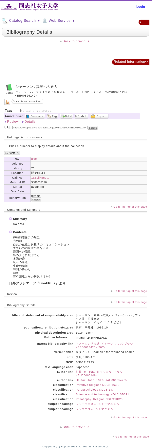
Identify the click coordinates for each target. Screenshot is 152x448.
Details (30, 121)
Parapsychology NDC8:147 (95, 389)
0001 (34, 159)
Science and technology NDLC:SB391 (102, 394)
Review (13, 121)
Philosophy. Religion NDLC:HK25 (99, 399)
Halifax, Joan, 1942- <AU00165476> (101, 380)
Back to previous (76, 41)
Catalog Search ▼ (21, 21)
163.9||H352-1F (40, 177)
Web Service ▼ (58, 21)
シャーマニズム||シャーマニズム (97, 403)
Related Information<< (131, 61)
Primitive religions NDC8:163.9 (98, 384)
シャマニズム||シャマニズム (94, 409)
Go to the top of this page (130, 206)
